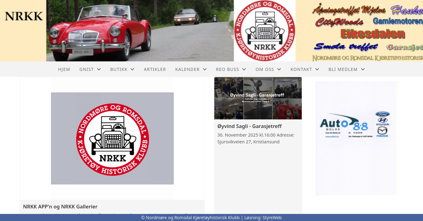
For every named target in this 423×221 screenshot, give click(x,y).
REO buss (231, 69)
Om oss (268, 69)
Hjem (64, 69)
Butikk (122, 69)
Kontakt (304, 69)
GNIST (90, 69)
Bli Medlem (346, 69)
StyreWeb (272, 217)
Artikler (155, 69)
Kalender (191, 69)
